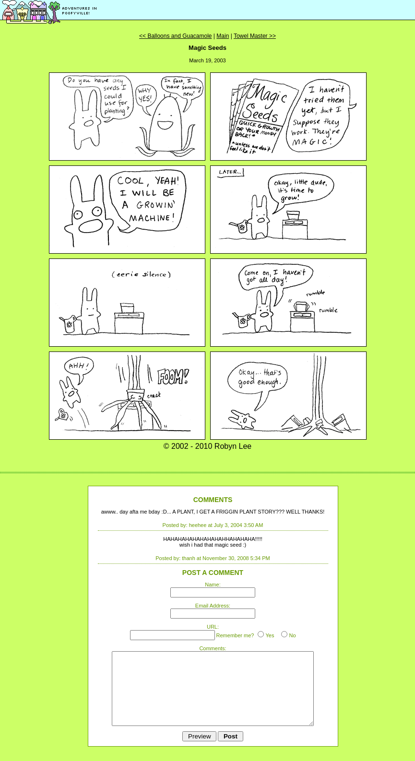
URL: (213, 627)
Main (222, 36)
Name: (212, 584)
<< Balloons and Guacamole (175, 36)
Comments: (212, 648)
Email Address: (212, 606)
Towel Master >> (255, 36)
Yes (269, 635)
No (292, 635)
